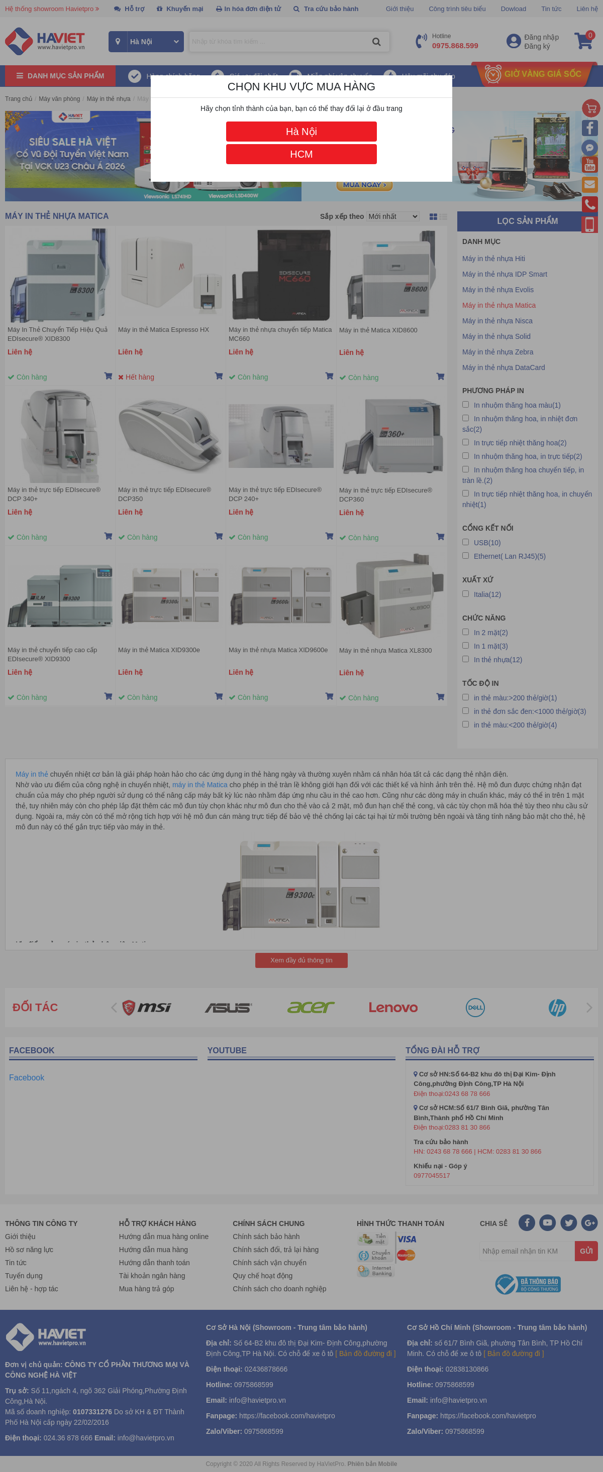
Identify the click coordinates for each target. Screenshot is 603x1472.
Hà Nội (301, 131)
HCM (301, 154)
